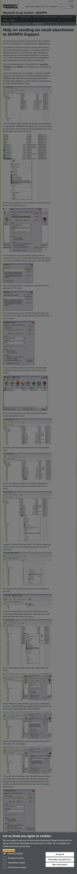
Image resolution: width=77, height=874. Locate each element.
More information (59, 864)
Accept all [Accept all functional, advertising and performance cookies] (60, 854)
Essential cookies (13, 853)
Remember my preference (59, 859)
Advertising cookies (14, 863)
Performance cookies (14, 867)
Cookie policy (9, 850)
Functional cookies (13, 858)
